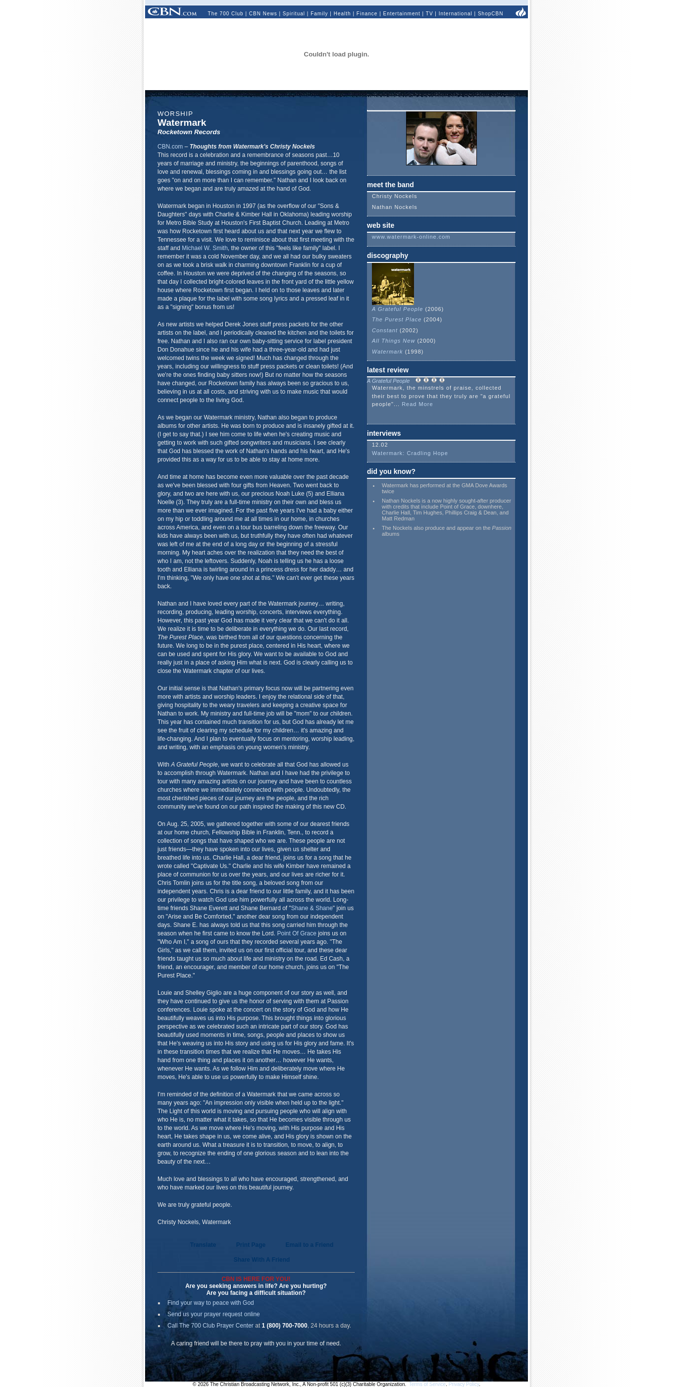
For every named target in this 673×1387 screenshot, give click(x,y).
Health (342, 13)
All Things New (394, 341)
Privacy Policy (464, 1384)
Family (319, 13)
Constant (385, 330)
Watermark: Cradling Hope (410, 453)
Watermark (387, 352)
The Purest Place (396, 319)
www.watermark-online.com (411, 237)
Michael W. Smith (205, 248)
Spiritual (294, 13)
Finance (367, 13)
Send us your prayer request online (213, 1314)
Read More (417, 404)
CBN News (263, 13)
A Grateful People (397, 306)
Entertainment (401, 13)
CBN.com (170, 146)
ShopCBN (490, 13)
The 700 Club (226, 13)
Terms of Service (427, 1384)
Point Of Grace (296, 933)
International (455, 13)
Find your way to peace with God (210, 1302)
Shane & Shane (312, 908)
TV (429, 13)
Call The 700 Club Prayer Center (210, 1325)
